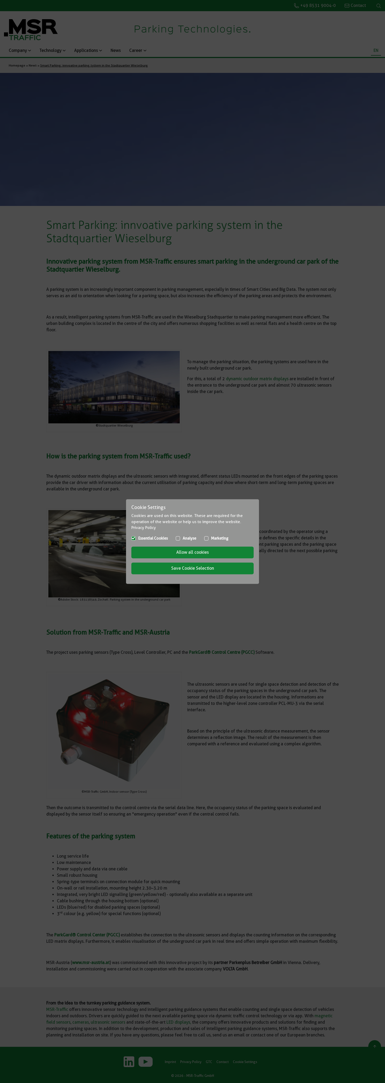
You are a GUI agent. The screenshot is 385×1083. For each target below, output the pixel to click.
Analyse (189, 538)
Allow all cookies (192, 552)
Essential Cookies (153, 538)
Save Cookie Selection (192, 568)
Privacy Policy (143, 527)
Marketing (219, 538)
